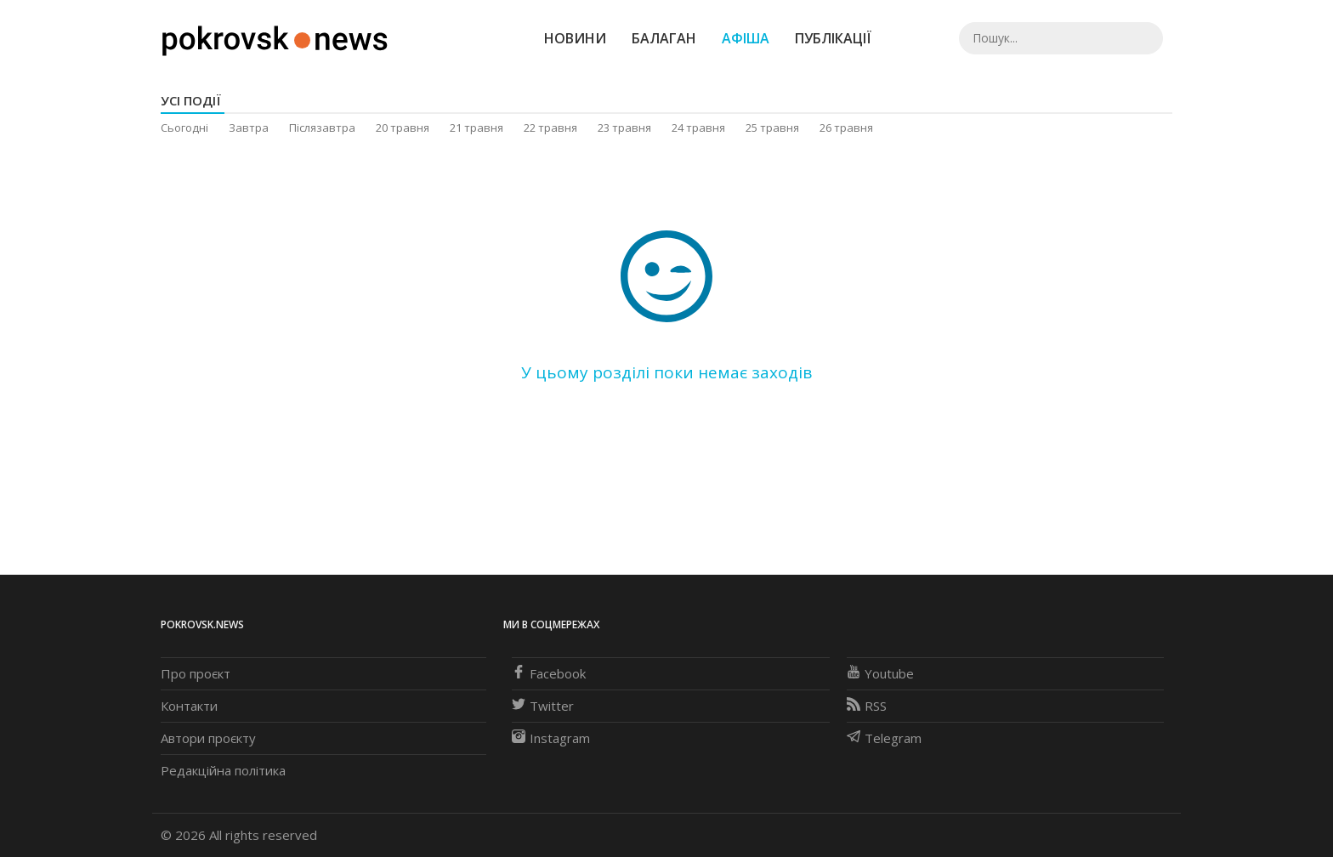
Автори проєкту (208, 737)
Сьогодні (184, 127)
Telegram (884, 737)
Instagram (551, 737)
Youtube (880, 673)
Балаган (664, 38)
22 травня (550, 127)
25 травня (772, 127)
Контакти (189, 705)
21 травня (476, 127)
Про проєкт (195, 673)
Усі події (191, 100)
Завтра (249, 127)
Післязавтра (322, 127)
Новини (575, 38)
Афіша (745, 38)
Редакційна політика (223, 770)
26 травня (846, 127)
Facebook (549, 673)
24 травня (698, 127)
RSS (867, 705)
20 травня (402, 127)
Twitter (543, 705)
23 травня (624, 127)
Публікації (833, 38)
